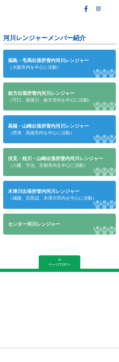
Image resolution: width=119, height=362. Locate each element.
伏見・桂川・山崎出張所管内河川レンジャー (55, 162)
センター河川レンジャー (34, 224)
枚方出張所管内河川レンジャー (50, 96)
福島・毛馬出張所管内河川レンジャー (48, 64)
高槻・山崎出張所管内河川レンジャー (48, 129)
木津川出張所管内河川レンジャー (52, 194)
